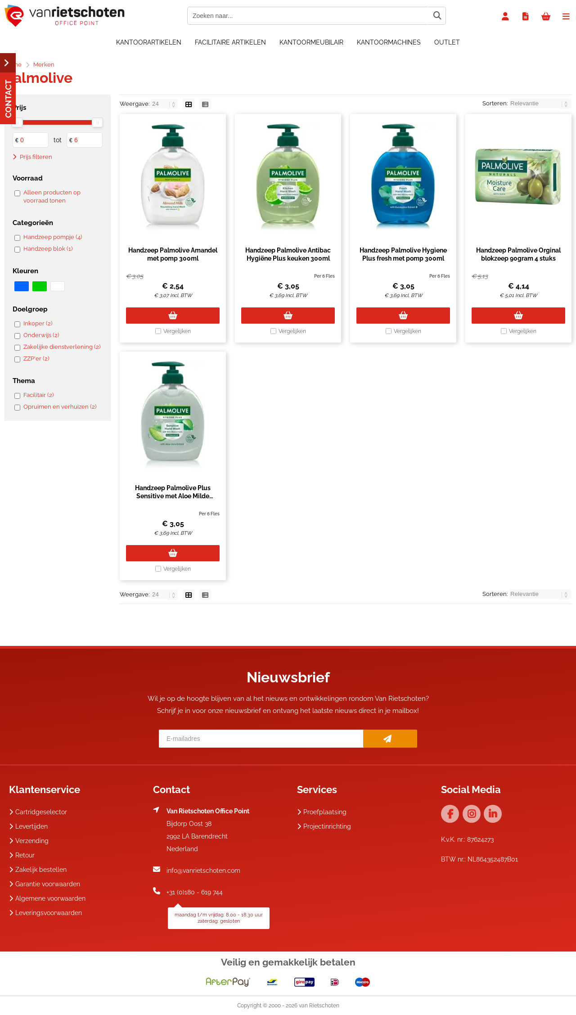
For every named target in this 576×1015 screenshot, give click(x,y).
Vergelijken (177, 331)
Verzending (29, 840)
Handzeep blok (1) (47, 248)
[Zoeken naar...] (437, 16)
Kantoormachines (389, 42)
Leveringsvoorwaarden (45, 912)
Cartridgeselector (38, 812)
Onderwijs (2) (41, 335)
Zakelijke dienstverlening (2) (61, 346)
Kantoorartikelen (148, 42)
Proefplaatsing (321, 812)
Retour (22, 855)
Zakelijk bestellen (38, 869)
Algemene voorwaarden (47, 898)
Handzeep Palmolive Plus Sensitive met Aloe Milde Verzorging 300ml (173, 496)
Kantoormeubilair (311, 42)
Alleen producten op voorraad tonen (52, 196)
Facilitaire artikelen (230, 42)
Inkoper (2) (37, 323)
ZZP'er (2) (36, 358)
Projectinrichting (324, 826)
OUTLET (447, 42)
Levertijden (28, 826)
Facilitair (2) (38, 395)
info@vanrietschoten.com (203, 870)
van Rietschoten (319, 1005)
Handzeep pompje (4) (52, 237)
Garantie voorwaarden (44, 884)
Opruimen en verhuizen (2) (59, 406)
